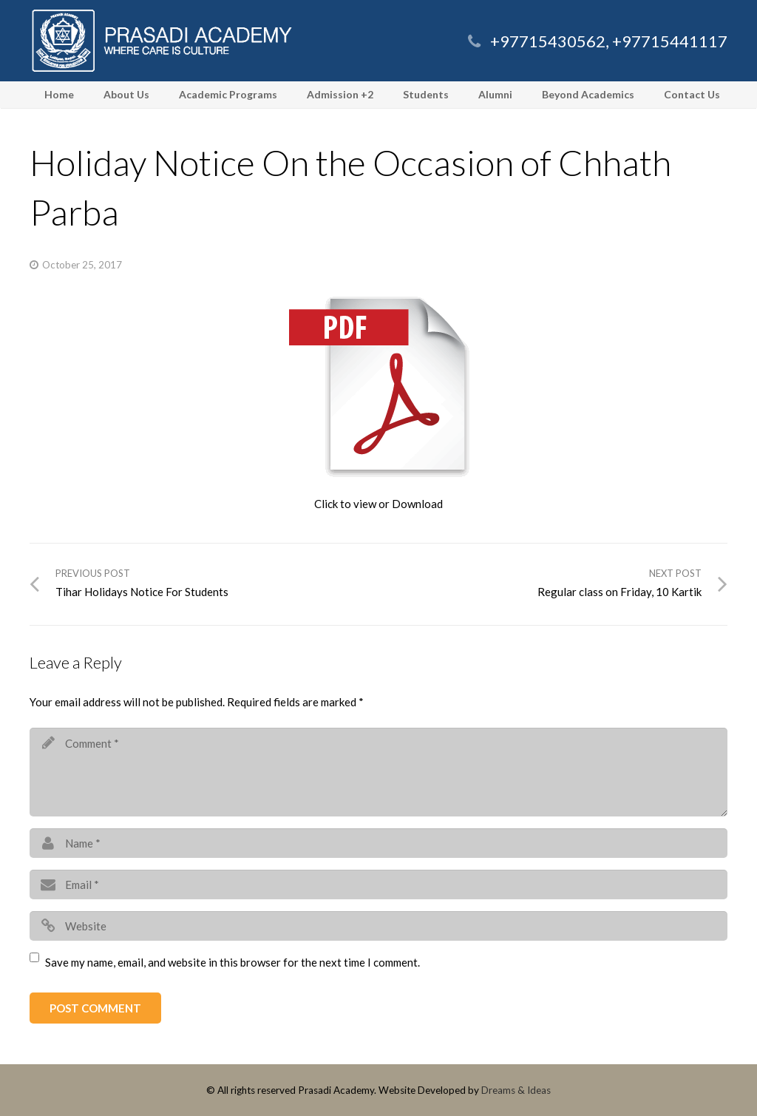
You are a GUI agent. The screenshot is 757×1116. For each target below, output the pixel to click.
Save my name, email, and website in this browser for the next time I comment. (232, 962)
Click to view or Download (378, 503)
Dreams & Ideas (516, 1090)
